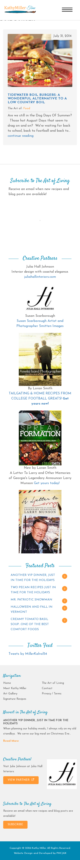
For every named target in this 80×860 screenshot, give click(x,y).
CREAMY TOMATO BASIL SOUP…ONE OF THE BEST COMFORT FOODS (30, 624)
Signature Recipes (14, 699)
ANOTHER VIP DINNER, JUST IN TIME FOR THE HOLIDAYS (33, 578)
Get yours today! (47, 483)
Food (26, 108)
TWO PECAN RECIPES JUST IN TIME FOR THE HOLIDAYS (33, 590)
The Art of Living (53, 683)
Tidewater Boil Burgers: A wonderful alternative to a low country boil (37, 98)
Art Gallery (10, 693)
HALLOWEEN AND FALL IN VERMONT (31, 609)
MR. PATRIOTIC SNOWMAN (31, 599)
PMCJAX (61, 853)
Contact (47, 688)
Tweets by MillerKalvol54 (28, 654)
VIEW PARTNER (21, 779)
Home (7, 683)
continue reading (20, 136)
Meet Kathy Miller (14, 688)
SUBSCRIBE (15, 824)
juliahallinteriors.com (40, 277)
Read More (11, 741)
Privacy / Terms (51, 693)
